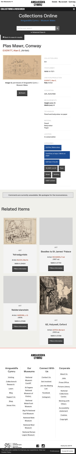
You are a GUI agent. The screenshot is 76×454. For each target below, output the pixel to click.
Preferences (54, 451)
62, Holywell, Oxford (56, 324)
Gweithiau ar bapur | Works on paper (56, 154)
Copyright (64, 419)
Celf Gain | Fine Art (52, 162)
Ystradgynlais (20, 254)
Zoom (22, 93)
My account (63, 2)
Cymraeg (72, 2)
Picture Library (64, 387)
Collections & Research (13, 9)
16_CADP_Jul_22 (51, 168)
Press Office (64, 382)
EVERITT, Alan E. (12, 50)
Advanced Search (38, 32)
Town (62, 168)
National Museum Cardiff (28, 380)
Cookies (64, 415)
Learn (11, 389)
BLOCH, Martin (22, 260)
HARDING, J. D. (22, 315)
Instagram (46, 397)
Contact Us (46, 377)
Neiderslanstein (20, 310)
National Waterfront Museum (28, 403)
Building (56, 174)
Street (48, 174)
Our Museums (7, 2)
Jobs (64, 378)
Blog (11, 393)
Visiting (11, 377)
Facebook (46, 393)
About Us (63, 374)
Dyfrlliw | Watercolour (53, 147)
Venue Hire (11, 405)
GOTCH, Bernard (59, 330)
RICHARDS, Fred (58, 257)
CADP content (50, 180)
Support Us (11, 397)
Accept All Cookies (67, 451)
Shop (11, 401)
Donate (54, 2)
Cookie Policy (6, 452)
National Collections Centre (63, 394)
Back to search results (12, 37)
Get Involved (46, 381)
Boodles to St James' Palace (56, 251)
